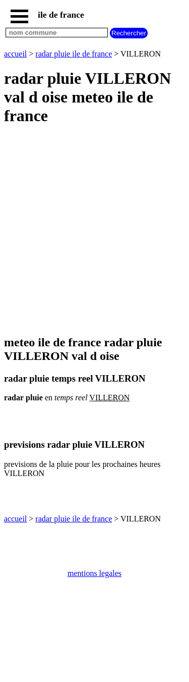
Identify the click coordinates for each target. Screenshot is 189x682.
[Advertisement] (94, 231)
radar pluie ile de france (73, 53)
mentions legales (94, 573)
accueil (15, 53)
